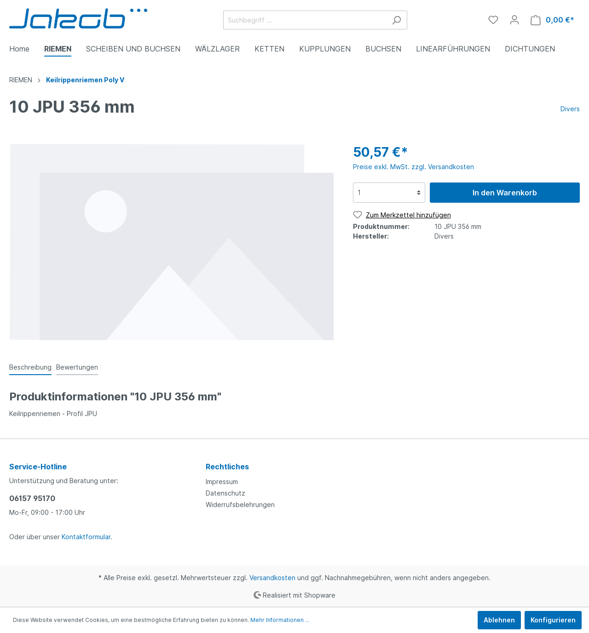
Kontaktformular (86, 537)
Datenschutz (225, 493)
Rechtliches (227, 466)
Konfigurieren (553, 620)
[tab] (30, 367)
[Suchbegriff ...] (304, 20)
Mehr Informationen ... (279, 619)
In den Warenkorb (505, 192)
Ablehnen (499, 620)
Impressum (222, 481)
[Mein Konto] (514, 20)
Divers (570, 109)
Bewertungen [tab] (77, 367)
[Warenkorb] (552, 20)
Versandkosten (272, 578)
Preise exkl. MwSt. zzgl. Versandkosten (413, 167)
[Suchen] (396, 20)
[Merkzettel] (493, 20)
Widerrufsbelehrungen (240, 504)
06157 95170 (32, 498)
